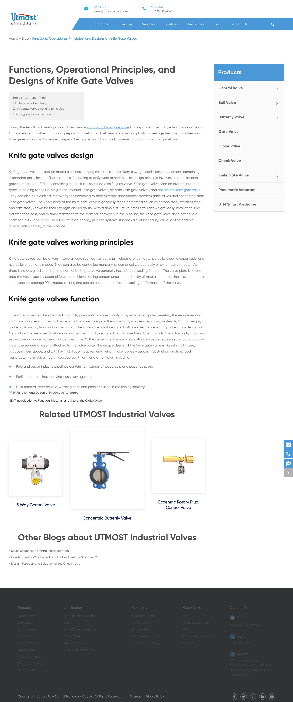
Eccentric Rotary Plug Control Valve (178, 505)
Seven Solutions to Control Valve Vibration (40, 551)
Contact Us (238, 26)
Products (101, 26)
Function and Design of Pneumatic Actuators (47, 392)
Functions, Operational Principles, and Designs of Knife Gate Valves (84, 38)
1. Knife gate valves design (30, 103)
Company (125, 26)
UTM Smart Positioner (237, 204)
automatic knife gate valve (108, 127)
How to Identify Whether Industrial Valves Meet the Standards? (54, 557)
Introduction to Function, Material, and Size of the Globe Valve (59, 400)
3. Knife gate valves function (32, 114)
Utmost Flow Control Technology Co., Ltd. (66, 696)
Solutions (171, 26)
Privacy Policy (155, 696)
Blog (216, 26)
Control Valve (250, 88)
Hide (42, 97)
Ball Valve (250, 103)
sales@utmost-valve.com (105, 9)
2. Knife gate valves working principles (38, 108)
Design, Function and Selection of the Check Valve (45, 563)
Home (13, 38)
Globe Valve (229, 146)
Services (148, 26)
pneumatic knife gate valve (179, 190)
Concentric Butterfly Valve (107, 518)
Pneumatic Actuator (237, 189)
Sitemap (136, 696)
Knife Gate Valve (250, 175)
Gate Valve (229, 131)
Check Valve (230, 160)
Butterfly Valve (250, 117)
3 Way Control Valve (35, 505)
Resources (196, 26)
